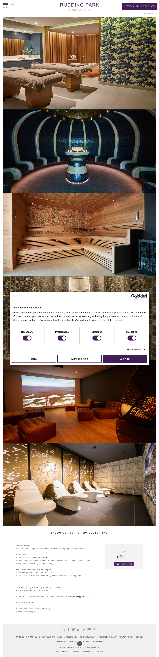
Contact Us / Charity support (40, 637)
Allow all (125, 359)
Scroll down (79, 643)
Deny (34, 359)
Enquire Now (124, 564)
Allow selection (79, 359)
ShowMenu (5, 5)
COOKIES (139, 637)
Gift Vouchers (150, 13)
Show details (134, 349)
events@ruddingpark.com (77, 596)
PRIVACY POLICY (126, 637)
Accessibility (70, 637)
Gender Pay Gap (87, 637)
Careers (20, 637)
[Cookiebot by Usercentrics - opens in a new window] (133, 296)
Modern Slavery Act (107, 637)
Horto (45, 557)
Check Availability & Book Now (139, 6)
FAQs (59, 637)
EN (12, 4)
